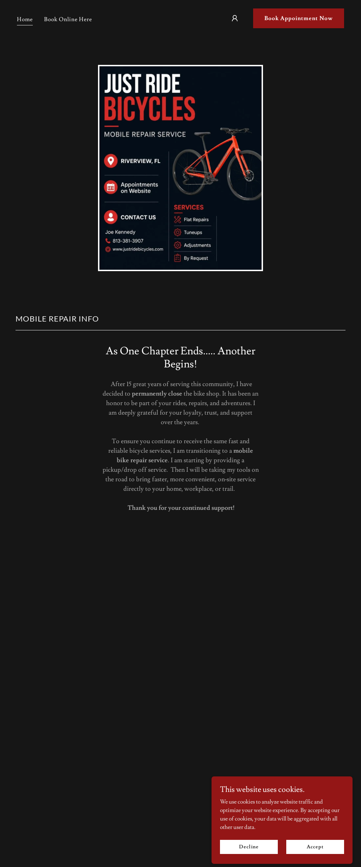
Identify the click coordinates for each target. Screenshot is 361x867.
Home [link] (25, 19)
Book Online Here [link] (68, 19)
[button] (235, 18)
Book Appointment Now (298, 18)
